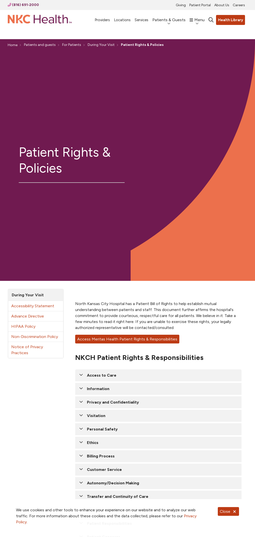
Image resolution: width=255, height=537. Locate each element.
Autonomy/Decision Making (113, 483)
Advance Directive (27, 316)
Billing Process (101, 456)
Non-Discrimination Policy (34, 336)
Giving (181, 5)
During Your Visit (28, 295)
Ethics (92, 442)
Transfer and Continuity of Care (117, 496)
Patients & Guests (169, 17)
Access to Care (101, 375)
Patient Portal (200, 5)
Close (228, 511)
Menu (197, 17)
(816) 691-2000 (23, 5)
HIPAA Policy (23, 326)
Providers (102, 17)
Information (98, 388)
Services (141, 17)
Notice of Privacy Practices (27, 349)
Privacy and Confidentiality (113, 402)
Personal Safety (102, 429)
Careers (239, 5)
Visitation (96, 415)
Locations (122, 17)
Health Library (230, 20)
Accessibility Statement (32, 306)
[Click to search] (211, 19)
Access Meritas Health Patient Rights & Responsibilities (127, 339)
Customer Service (104, 469)
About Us (221, 5)
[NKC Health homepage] (40, 20)
